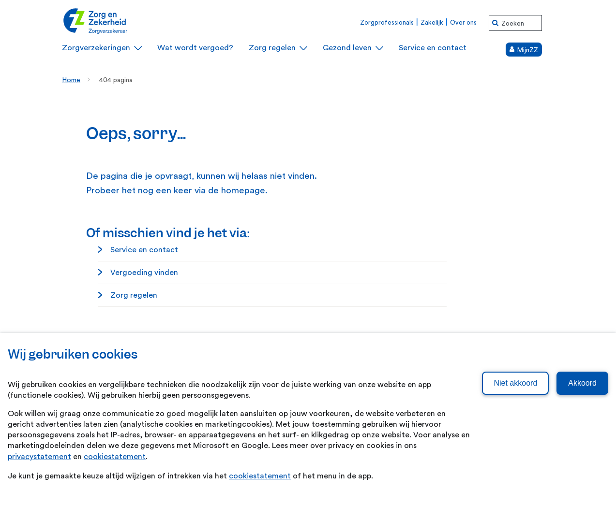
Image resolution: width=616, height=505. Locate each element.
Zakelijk (432, 22)
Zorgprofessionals (387, 22)
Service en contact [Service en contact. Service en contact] (144, 250)
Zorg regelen (133, 295)
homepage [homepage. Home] (243, 190)
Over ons (463, 22)
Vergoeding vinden (144, 272)
